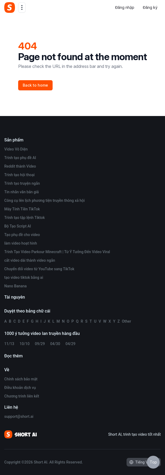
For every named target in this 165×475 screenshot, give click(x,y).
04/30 (55, 344)
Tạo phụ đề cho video (22, 235)
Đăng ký (150, 7)
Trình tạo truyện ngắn (22, 183)
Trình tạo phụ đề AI (20, 158)
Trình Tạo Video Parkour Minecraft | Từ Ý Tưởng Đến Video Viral (57, 252)
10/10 (24, 344)
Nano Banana (15, 286)
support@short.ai (18, 416)
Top (153, 462)
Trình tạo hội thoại (19, 175)
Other (126, 321)
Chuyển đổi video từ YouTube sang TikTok (39, 269)
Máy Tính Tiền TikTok (22, 209)
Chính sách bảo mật (20, 379)
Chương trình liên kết (21, 396)
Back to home (35, 85)
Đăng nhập (124, 7)
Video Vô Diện (16, 149)
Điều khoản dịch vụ (20, 387)
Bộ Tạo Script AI (17, 226)
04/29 (70, 344)
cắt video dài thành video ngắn (29, 260)
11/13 (9, 344)
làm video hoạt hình (20, 243)
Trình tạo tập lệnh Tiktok (24, 217)
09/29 (40, 344)
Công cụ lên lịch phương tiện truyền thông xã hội (44, 200)
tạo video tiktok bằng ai (23, 277)
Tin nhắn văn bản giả (21, 192)
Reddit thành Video (20, 166)
